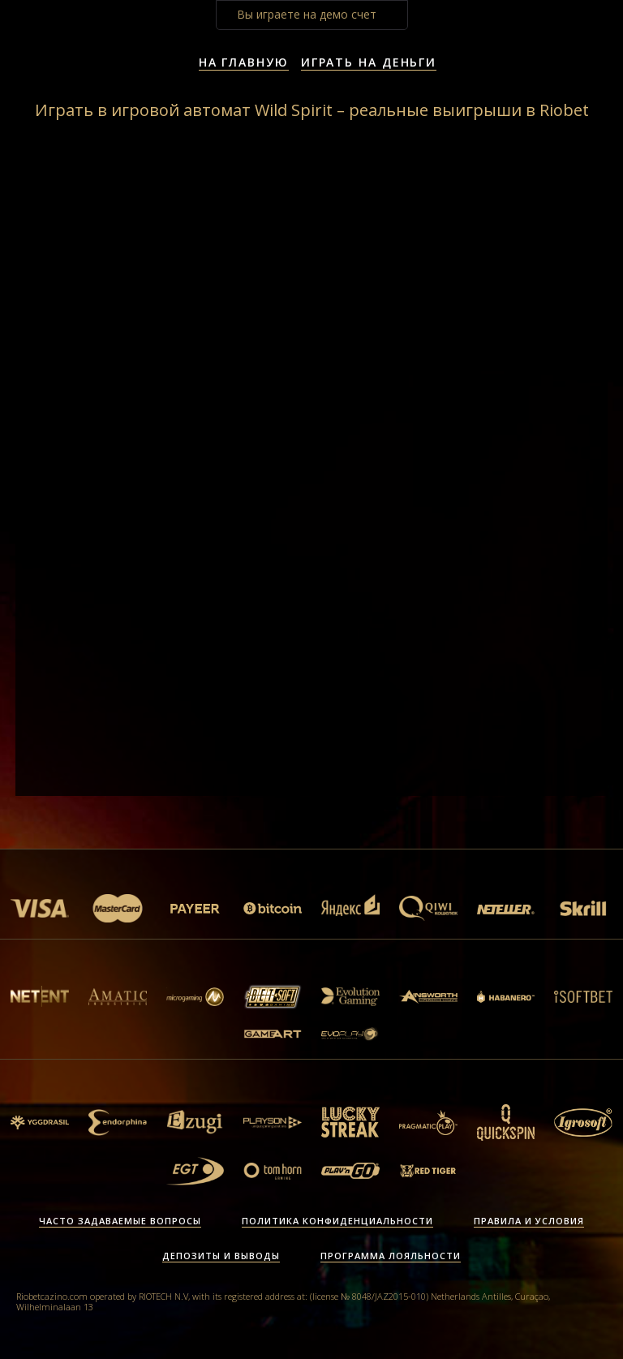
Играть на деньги (368, 62)
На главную (244, 62)
